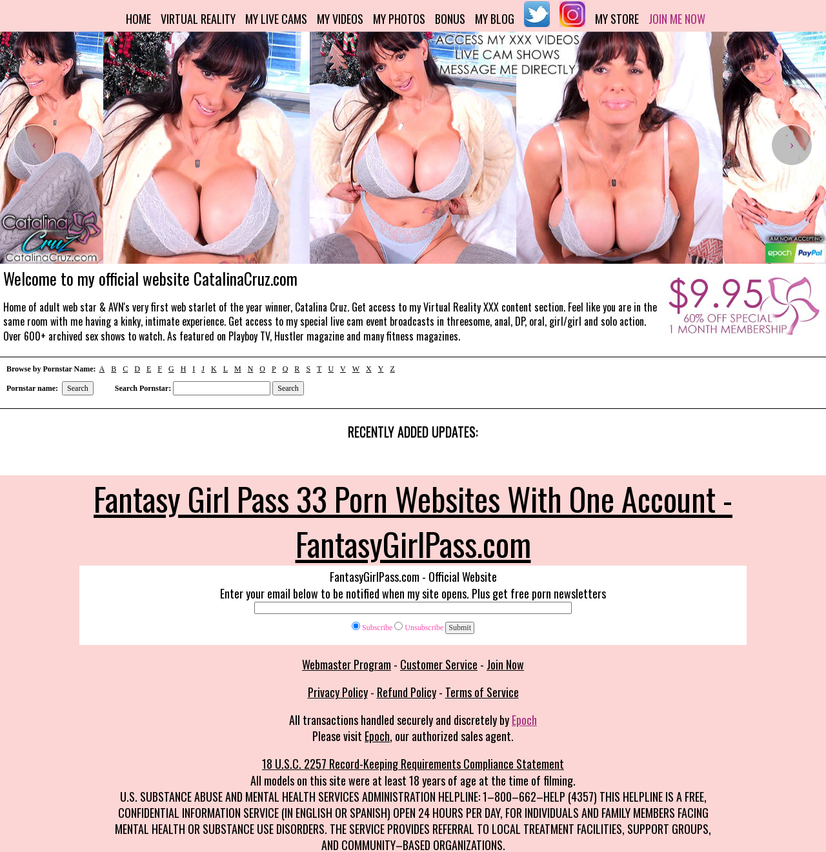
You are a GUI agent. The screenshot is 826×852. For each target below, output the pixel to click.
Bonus (450, 18)
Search (77, 388)
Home (138, 18)
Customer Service (439, 664)
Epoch (524, 719)
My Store (617, 18)
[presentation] (34, 145)
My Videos (340, 18)
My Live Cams (276, 18)
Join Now (505, 664)
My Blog (494, 18)
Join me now (677, 18)
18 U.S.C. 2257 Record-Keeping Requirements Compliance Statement (413, 763)
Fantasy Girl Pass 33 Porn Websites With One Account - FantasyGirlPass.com (413, 520)
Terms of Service (482, 692)
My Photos (399, 18)
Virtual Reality (198, 18)
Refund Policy (406, 692)
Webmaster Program (346, 664)
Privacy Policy (338, 692)
